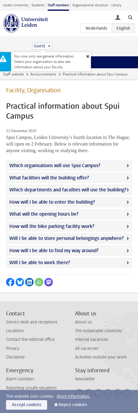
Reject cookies (73, 405)
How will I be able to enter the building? (52, 202)
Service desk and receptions (31, 322)
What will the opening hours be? (43, 214)
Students (38, 5)
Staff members (58, 5)
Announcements (43, 74)
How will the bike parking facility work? (51, 226)
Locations (15, 331)
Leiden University (15, 5)
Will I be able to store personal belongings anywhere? (66, 238)
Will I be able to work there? (39, 262)
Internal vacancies (91, 339)
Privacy (12, 348)
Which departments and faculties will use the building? (67, 190)
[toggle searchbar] (130, 17)
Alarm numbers (20, 379)
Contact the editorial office (30, 339)
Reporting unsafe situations (31, 388)
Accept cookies (26, 405)
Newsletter (85, 379)
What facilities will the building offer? (49, 178)
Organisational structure (90, 5)
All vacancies (86, 348)
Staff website (13, 74)
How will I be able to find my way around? (53, 250)
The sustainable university (98, 331)
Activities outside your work (101, 357)
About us (83, 322)
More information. (74, 396)
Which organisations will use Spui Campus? (54, 165)
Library (116, 5)
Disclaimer (15, 357)
